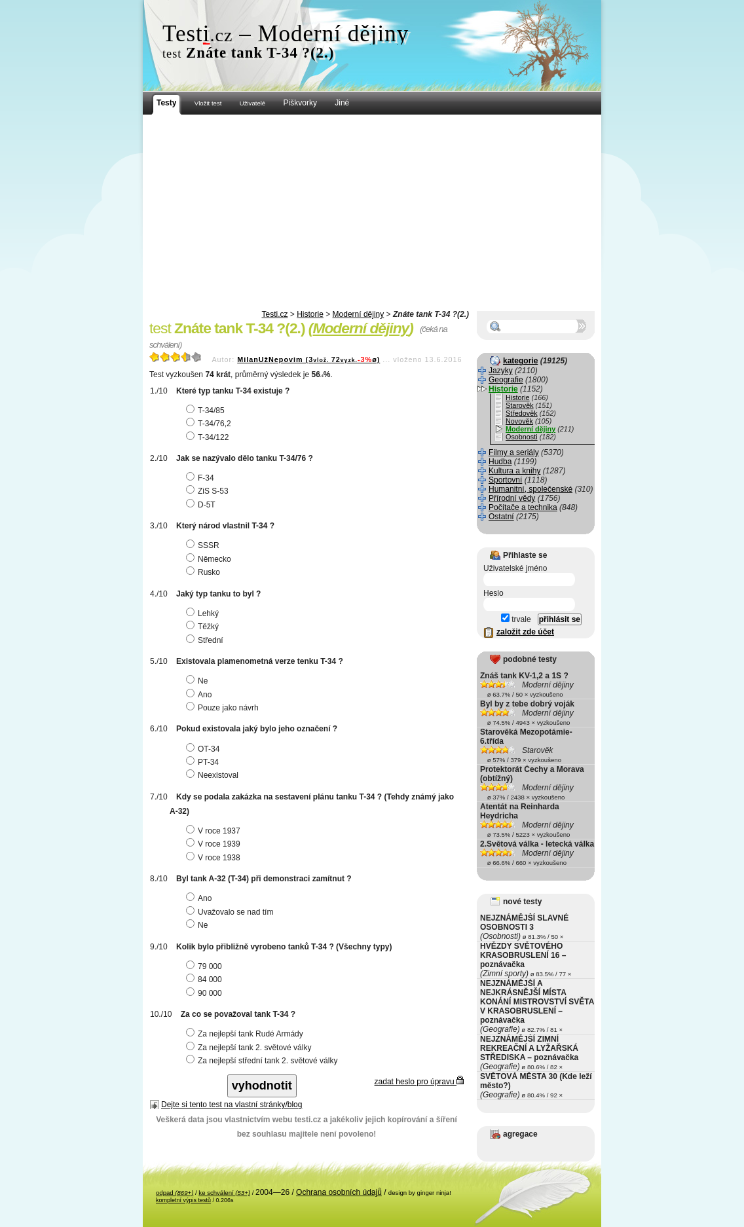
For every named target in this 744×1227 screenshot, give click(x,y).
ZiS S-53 (209, 491)
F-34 (201, 478)
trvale (516, 619)
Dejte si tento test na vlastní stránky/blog (231, 1104)
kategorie (520, 360)
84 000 (205, 979)
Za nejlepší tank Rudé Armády (246, 1033)
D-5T (202, 504)
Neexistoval (213, 775)
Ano (200, 694)
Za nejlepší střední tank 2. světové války (263, 1060)
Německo (210, 559)
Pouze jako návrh (224, 707)
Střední (206, 640)
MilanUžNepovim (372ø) (308, 359)
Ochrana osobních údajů (339, 1192)
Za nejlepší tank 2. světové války (250, 1047)
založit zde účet (525, 631)
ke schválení (224, 1192)
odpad (174, 1192)
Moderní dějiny (358, 314)
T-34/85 (207, 410)
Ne (198, 681)
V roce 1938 (214, 857)
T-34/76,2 (210, 423)
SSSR (204, 545)
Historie (310, 314)
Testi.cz (274, 314)
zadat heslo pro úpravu (419, 1081)
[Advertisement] (372, 212)
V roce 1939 (214, 844)
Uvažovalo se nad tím (231, 912)
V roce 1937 (214, 830)
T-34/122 (209, 437)
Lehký (204, 613)
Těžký (204, 626)
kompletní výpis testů (183, 1200)
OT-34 (204, 749)
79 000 (205, 966)
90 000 (205, 993)
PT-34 (204, 762)
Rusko (204, 572)
